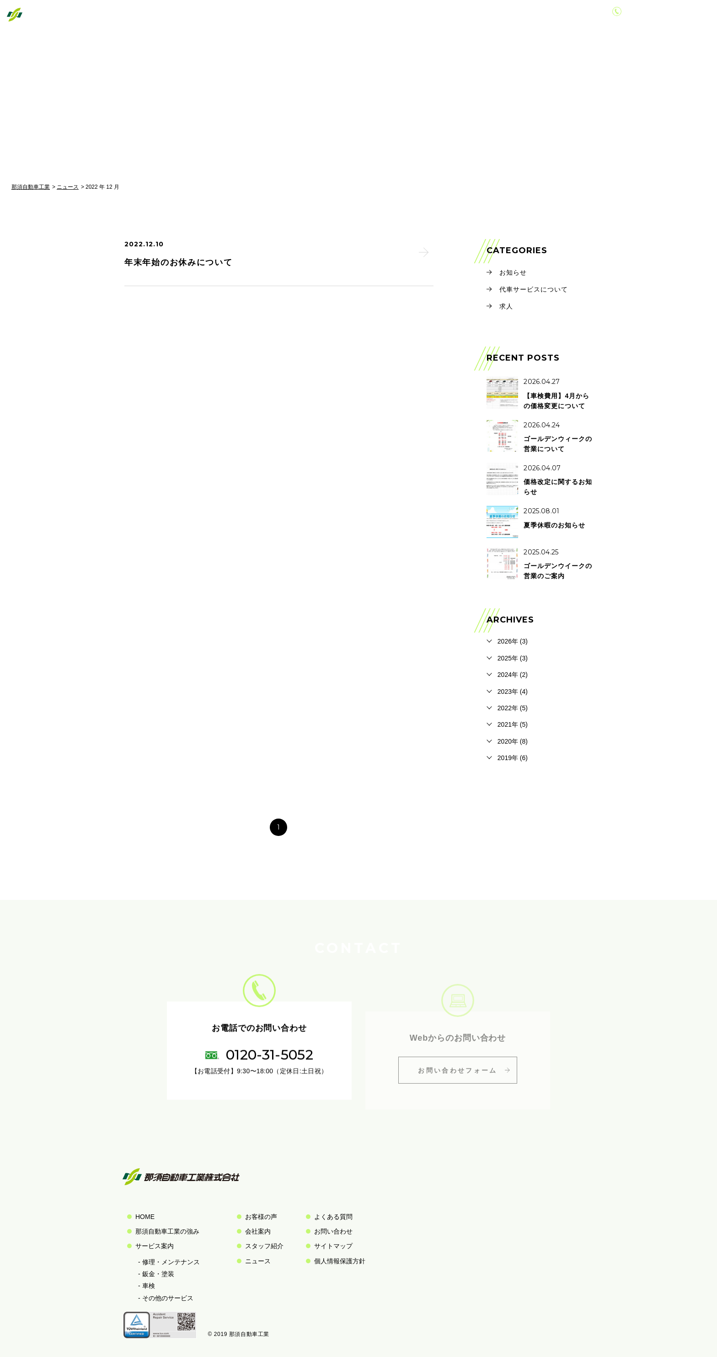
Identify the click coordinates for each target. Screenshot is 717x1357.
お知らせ (513, 272)
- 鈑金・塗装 (156, 1273)
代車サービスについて (533, 289)
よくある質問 (333, 1216)
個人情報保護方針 (339, 1261)
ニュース (68, 187)
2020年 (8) (513, 741)
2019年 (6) (513, 757)
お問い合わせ (547, 15)
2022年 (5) (513, 708)
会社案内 (496, 15)
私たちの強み (336, 15)
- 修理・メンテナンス (169, 1262)
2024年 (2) (513, 674)
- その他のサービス (165, 1298)
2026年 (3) (513, 641)
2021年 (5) (513, 724)
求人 (506, 306)
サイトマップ (333, 1246)
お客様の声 (449, 15)
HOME (145, 1216)
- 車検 (146, 1285)
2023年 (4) (513, 691)
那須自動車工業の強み (167, 1231)
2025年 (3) (513, 658)
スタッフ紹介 (264, 1246)
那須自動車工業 (30, 187)
